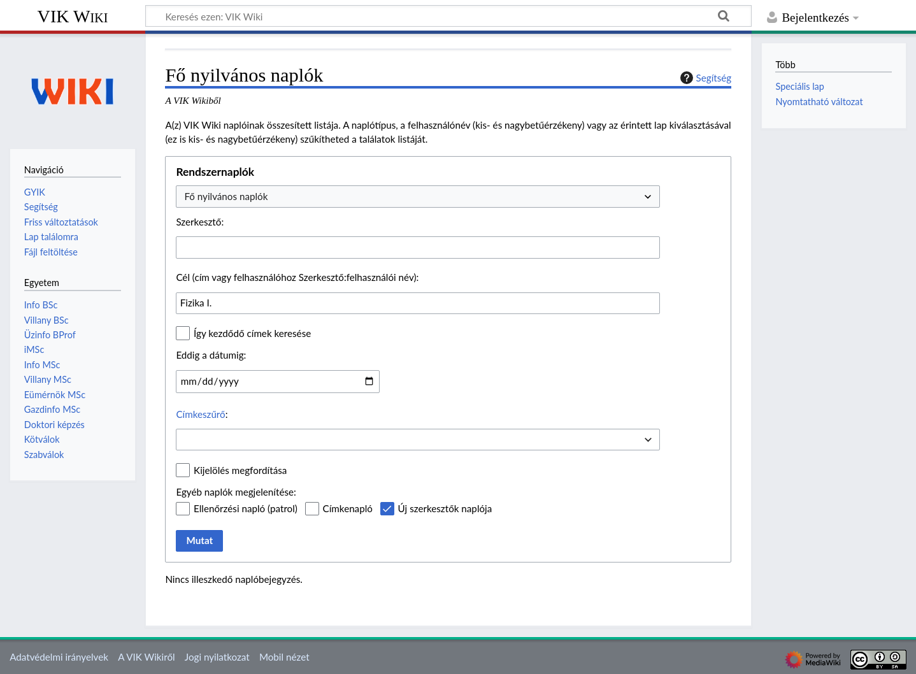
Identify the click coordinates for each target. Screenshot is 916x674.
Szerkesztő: (200, 221)
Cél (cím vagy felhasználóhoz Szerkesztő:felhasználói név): (297, 277)
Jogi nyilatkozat (217, 657)
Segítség (704, 77)
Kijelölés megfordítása (240, 470)
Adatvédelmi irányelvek (59, 657)
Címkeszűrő (200, 414)
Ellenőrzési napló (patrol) (245, 508)
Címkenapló (348, 508)
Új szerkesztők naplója (445, 508)
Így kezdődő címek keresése (252, 333)
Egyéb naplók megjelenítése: (236, 492)
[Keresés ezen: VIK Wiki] (448, 16)
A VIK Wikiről (146, 657)
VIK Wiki (73, 16)
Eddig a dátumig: (211, 355)
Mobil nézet (284, 657)
